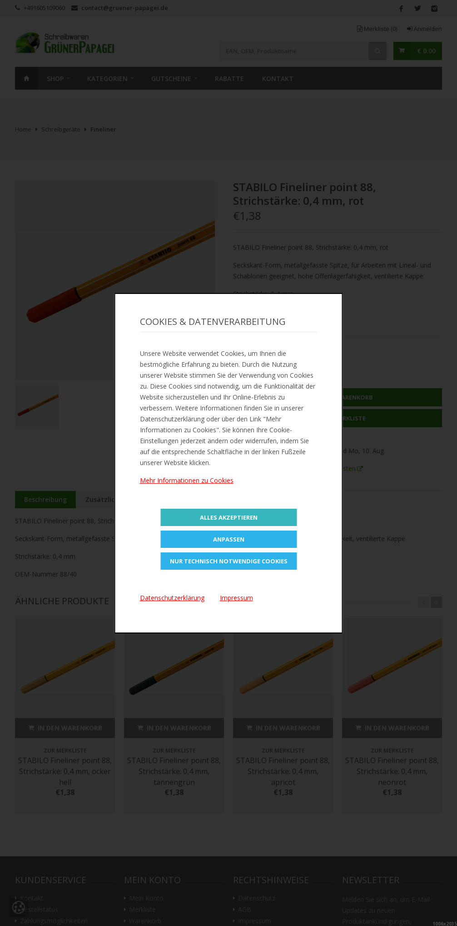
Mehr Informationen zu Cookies (186, 480)
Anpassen (228, 539)
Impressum (236, 597)
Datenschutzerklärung (172, 597)
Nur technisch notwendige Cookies (229, 561)
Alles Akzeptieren (229, 517)
